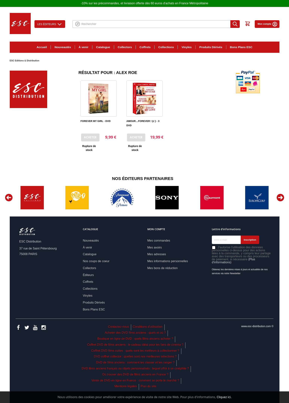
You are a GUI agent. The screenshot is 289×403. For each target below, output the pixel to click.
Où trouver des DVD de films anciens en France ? (135, 374)
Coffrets (145, 47)
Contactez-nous (118, 326)
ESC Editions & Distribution (24, 60)
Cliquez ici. (224, 397)
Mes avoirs (154, 247)
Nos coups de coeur (96, 261)
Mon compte (267, 24)
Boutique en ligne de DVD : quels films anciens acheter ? (135, 338)
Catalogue (103, 47)
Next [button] (280, 197)
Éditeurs (88, 275)
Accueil (42, 47)
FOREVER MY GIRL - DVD (96, 121)
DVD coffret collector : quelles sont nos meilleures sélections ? (135, 356)
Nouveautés (63, 47)
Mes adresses (156, 254)
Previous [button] (9, 197)
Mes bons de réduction (162, 268)
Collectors (125, 47)
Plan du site (148, 386)
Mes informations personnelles (167, 261)
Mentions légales (125, 386)
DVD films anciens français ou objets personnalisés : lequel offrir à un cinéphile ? (135, 368)
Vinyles (186, 47)
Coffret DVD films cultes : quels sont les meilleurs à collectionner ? (135, 350)
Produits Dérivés (210, 47)
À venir (83, 47)
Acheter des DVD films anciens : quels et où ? (135, 332)
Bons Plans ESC (241, 47)
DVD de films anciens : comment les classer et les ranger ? (135, 362)
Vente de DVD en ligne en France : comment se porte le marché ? (135, 380)
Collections (166, 47)
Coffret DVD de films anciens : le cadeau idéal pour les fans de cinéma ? (135, 344)
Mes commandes (158, 240)
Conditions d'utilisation (148, 326)
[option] (32, 197)
